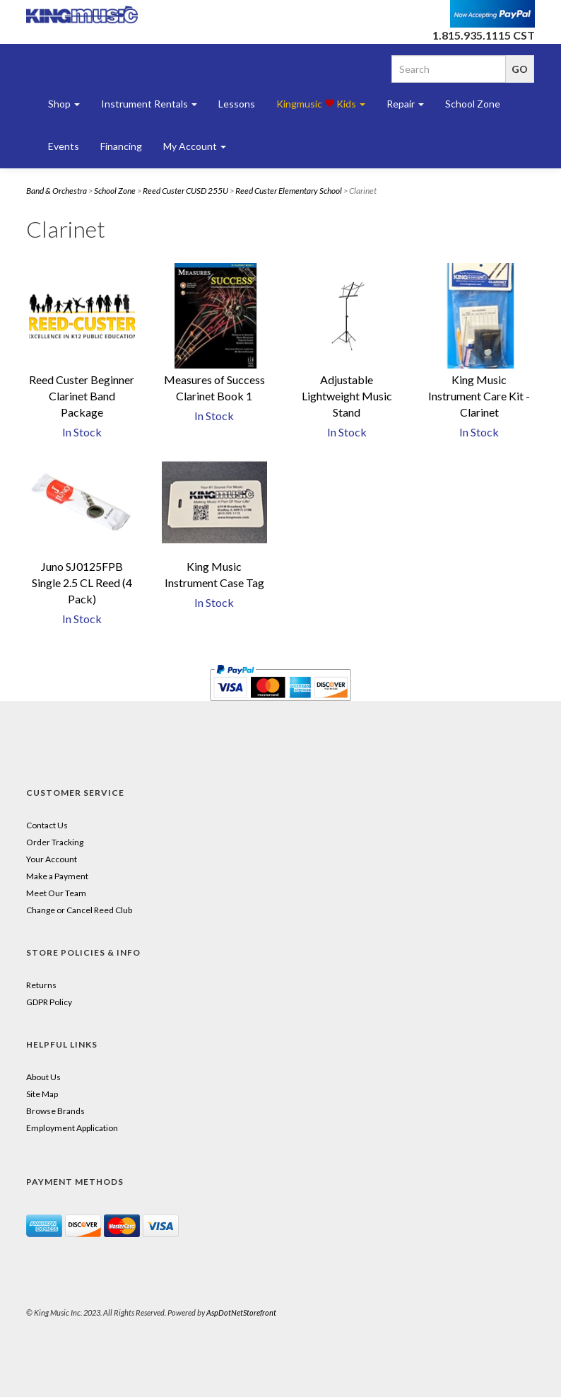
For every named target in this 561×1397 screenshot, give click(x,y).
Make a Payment (57, 876)
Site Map (42, 1094)
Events (63, 146)
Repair (405, 104)
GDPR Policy (49, 1002)
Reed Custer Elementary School (288, 190)
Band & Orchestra (56, 190)
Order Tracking (54, 842)
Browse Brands (55, 1111)
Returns (41, 985)
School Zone (472, 104)
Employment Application (72, 1128)
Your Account (51, 859)
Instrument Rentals (149, 104)
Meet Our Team (56, 893)
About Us (43, 1077)
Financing (121, 146)
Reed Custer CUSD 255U (185, 190)
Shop (64, 104)
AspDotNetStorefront (241, 1312)
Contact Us (47, 825)
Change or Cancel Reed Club (79, 910)
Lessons (236, 104)
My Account (194, 146)
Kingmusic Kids (320, 104)
